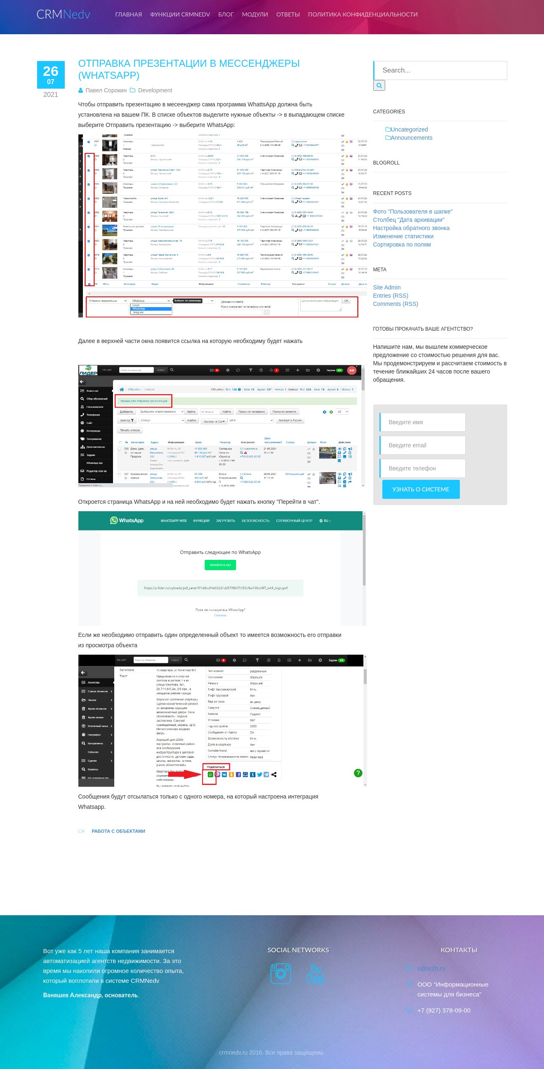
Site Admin (387, 287)
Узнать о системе (421, 489)
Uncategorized (409, 129)
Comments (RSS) (396, 304)
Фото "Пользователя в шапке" (413, 211)
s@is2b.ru (431, 968)
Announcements (412, 137)
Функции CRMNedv (180, 14)
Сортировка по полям (402, 244)
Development (155, 90)
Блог (226, 14)
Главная (128, 14)
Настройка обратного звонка (411, 228)
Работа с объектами (118, 831)
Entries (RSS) (391, 295)
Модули (255, 14)
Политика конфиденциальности (363, 14)
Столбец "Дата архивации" (409, 219)
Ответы (288, 14)
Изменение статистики (403, 236)
